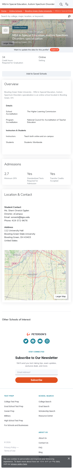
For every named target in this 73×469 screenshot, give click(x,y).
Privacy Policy (10, 447)
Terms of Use (9, 451)
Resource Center (46, 416)
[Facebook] (32, 341)
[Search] (61, 4)
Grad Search (44, 406)
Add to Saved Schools (36, 73)
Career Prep (9, 411)
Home (3, 11)
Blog (41, 452)
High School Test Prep (13, 420)
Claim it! (54, 49)
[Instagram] (47, 341)
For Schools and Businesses (16, 425)
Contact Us (43, 443)
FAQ (40, 447)
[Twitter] (25, 341)
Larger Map (61, 296)
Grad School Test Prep (13, 406)
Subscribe (36, 380)
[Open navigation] (67, 4)
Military (7, 416)
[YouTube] (40, 341)
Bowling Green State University (38, 11)
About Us (43, 438)
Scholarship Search (47, 411)
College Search (45, 402)
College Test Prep (11, 402)
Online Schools (15, 11)
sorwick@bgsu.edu (20, 217)
